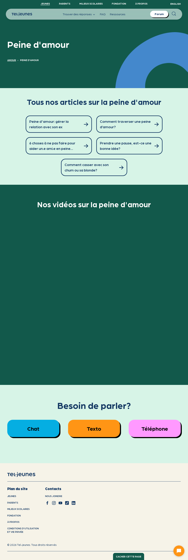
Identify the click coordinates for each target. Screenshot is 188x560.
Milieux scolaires (91, 3)
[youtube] (60, 503)
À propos (141, 3)
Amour (11, 60)
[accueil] (26, 474)
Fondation (119, 3)
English (175, 3)
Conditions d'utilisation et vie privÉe (23, 530)
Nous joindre (53, 496)
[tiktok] (67, 503)
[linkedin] (73, 503)
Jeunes (45, 3)
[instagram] (54, 503)
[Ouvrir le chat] (178, 550)
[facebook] (47, 503)
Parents (64, 3)
